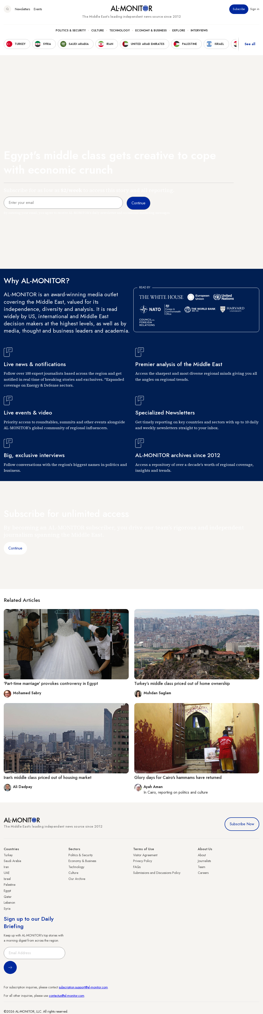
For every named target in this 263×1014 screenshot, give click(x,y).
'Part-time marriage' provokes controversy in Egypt (51, 683)
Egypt (7, 890)
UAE (7, 872)
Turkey (8, 855)
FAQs (137, 867)
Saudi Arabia (12, 861)
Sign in (254, 9)
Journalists (204, 861)
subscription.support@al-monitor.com (83, 987)
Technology (119, 30)
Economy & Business (151, 30)
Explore (178, 30)
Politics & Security (71, 30)
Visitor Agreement (145, 855)
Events (38, 9)
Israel (7, 878)
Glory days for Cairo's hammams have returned (178, 778)
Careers (203, 872)
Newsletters (22, 9)
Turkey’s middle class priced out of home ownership (182, 683)
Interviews (199, 30)
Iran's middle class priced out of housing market (47, 778)
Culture (97, 30)
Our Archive (76, 878)
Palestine (9, 884)
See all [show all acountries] (250, 44)
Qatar (8, 896)
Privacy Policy (142, 861)
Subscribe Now (242, 824)
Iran (6, 867)
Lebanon (9, 902)
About (202, 855)
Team (201, 867)
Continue (15, 548)
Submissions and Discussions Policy (156, 872)
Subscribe (239, 9)
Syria (7, 908)
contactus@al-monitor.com (66, 995)
